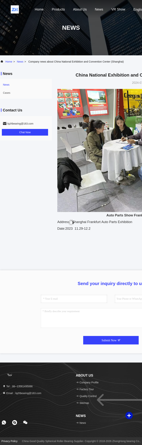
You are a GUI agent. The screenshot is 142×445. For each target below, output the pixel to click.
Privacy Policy (9, 441)
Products (58, 9)
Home (39, 9)
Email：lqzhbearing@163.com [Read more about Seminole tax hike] (22, 393)
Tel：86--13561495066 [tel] (18, 386)
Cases (6, 92)
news (99, 9)
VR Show (118, 9)
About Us (80, 9)
